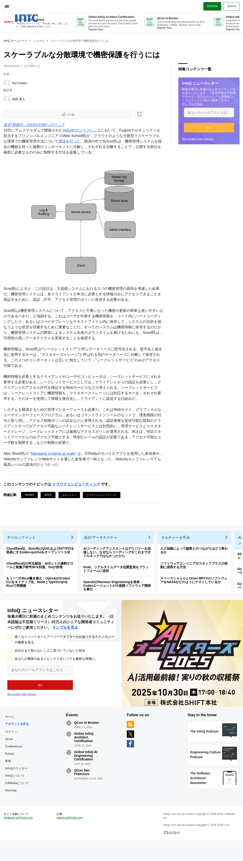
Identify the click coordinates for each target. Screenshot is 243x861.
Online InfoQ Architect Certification (84, 740)
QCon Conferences (14, 752)
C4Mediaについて (16, 796)
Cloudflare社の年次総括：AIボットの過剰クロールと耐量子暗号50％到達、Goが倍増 (41, 565)
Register (211, 5)
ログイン (12, 742)
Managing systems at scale (54, 452)
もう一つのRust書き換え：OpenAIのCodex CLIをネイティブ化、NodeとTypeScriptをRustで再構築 (39, 582)
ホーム (10, 719)
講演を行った (71, 141)
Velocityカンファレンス (83, 130)
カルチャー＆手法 (176, 538)
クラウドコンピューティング (77, 483)
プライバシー (171, 851)
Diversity (12, 807)
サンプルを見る (191, 103)
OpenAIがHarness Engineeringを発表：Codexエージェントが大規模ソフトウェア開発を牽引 (118, 586)
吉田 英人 (19, 98)
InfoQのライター (17, 778)
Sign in (230, 5)
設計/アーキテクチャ (101, 538)
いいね (17, 113)
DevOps (30, 493)
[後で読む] (33, 114)
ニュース (40, 39)
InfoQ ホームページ (17, 39)
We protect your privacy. (197, 138)
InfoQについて (15, 785)
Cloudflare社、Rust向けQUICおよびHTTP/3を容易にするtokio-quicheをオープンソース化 (41, 550)
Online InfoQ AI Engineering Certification (86, 758)
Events (10, 763)
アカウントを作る (16, 730)
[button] (208, 127)
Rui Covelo (20, 82)
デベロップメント (22, 538)
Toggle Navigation (9, 5)
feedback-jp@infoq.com (19, 837)
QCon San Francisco (82, 775)
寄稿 (9, 771)
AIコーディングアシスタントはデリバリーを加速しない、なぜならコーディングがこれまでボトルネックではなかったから (118, 552)
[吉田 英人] (8, 98)
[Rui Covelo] (8, 82)
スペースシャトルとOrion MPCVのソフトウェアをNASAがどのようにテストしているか (194, 580)
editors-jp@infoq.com (70, 837)
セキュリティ (70, 493)
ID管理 (49, 493)
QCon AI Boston (87, 725)
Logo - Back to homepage (35, 16)
